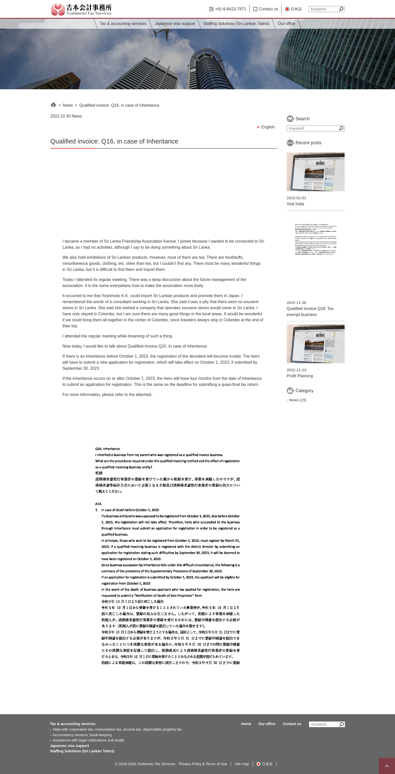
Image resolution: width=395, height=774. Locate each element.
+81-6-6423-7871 (230, 9)
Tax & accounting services (123, 23)
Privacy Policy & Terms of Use (203, 764)
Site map (242, 764)
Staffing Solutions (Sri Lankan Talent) (236, 23)
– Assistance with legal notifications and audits (87, 740)
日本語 (296, 9)
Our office (286, 23)
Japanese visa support (175, 23)
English (265, 127)
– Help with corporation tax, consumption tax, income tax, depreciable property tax (116, 729)
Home (246, 724)
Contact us (268, 9)
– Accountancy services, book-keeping (81, 735)
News (68, 105)
